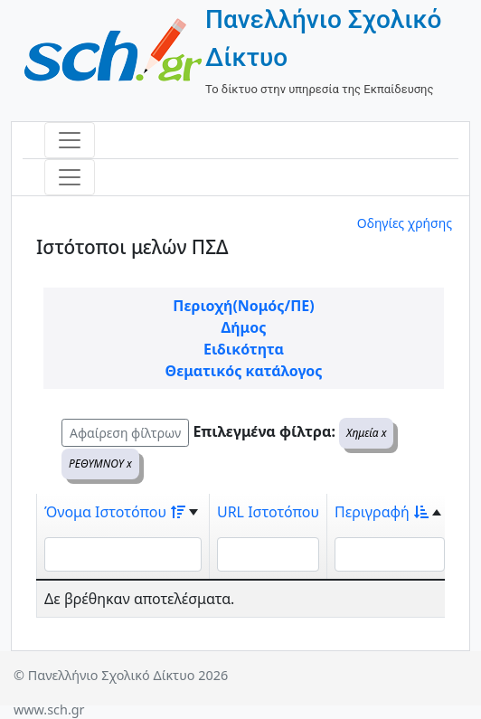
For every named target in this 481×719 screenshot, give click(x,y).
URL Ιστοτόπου (268, 512)
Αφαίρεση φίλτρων (125, 432)
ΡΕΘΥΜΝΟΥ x (100, 463)
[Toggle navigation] (69, 140)
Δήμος (244, 327)
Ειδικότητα (243, 349)
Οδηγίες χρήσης (404, 223)
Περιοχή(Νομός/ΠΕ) (243, 306)
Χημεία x (366, 432)
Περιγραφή (382, 512)
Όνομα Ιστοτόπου (114, 512)
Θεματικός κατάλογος (243, 371)
